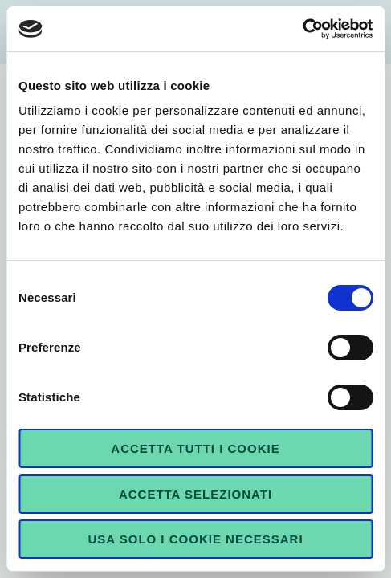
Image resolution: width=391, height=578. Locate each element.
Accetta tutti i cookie (195, 448)
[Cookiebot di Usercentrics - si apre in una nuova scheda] (302, 28)
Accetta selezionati (195, 494)
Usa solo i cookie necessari (195, 539)
